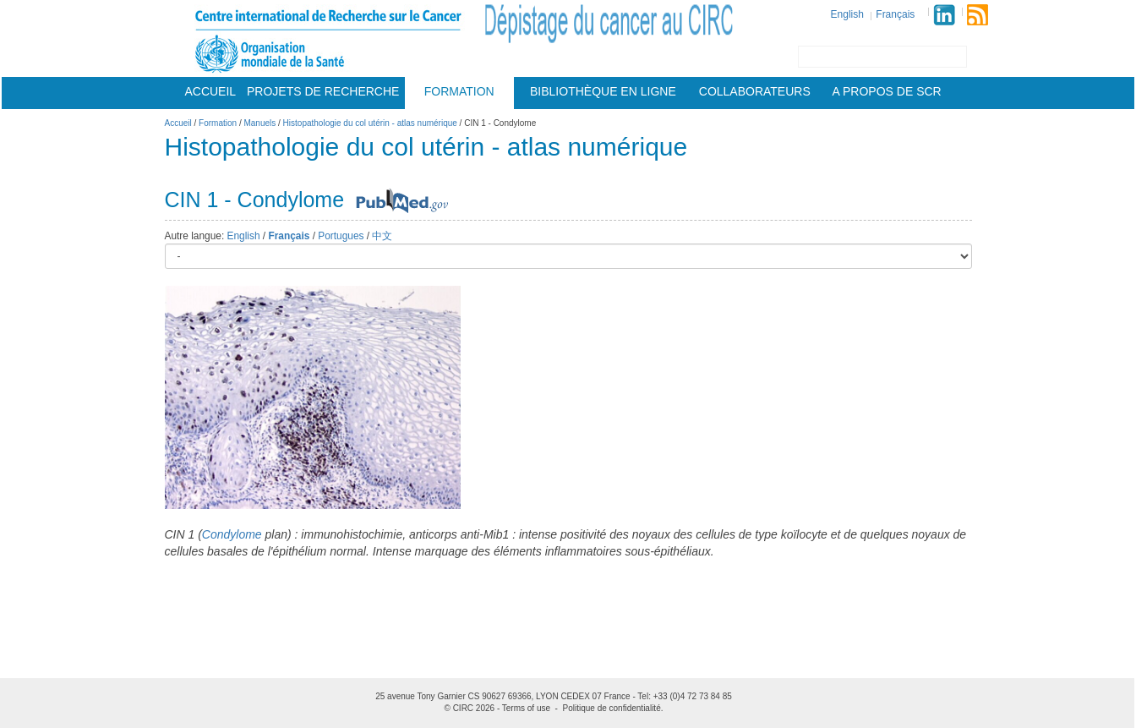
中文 (382, 236)
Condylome (232, 534)
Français (895, 14)
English (847, 14)
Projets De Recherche (323, 91)
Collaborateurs (755, 91)
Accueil (210, 91)
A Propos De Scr (887, 91)
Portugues (340, 236)
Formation (459, 91)
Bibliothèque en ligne (603, 91)
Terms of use (526, 708)
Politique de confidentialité (612, 708)
